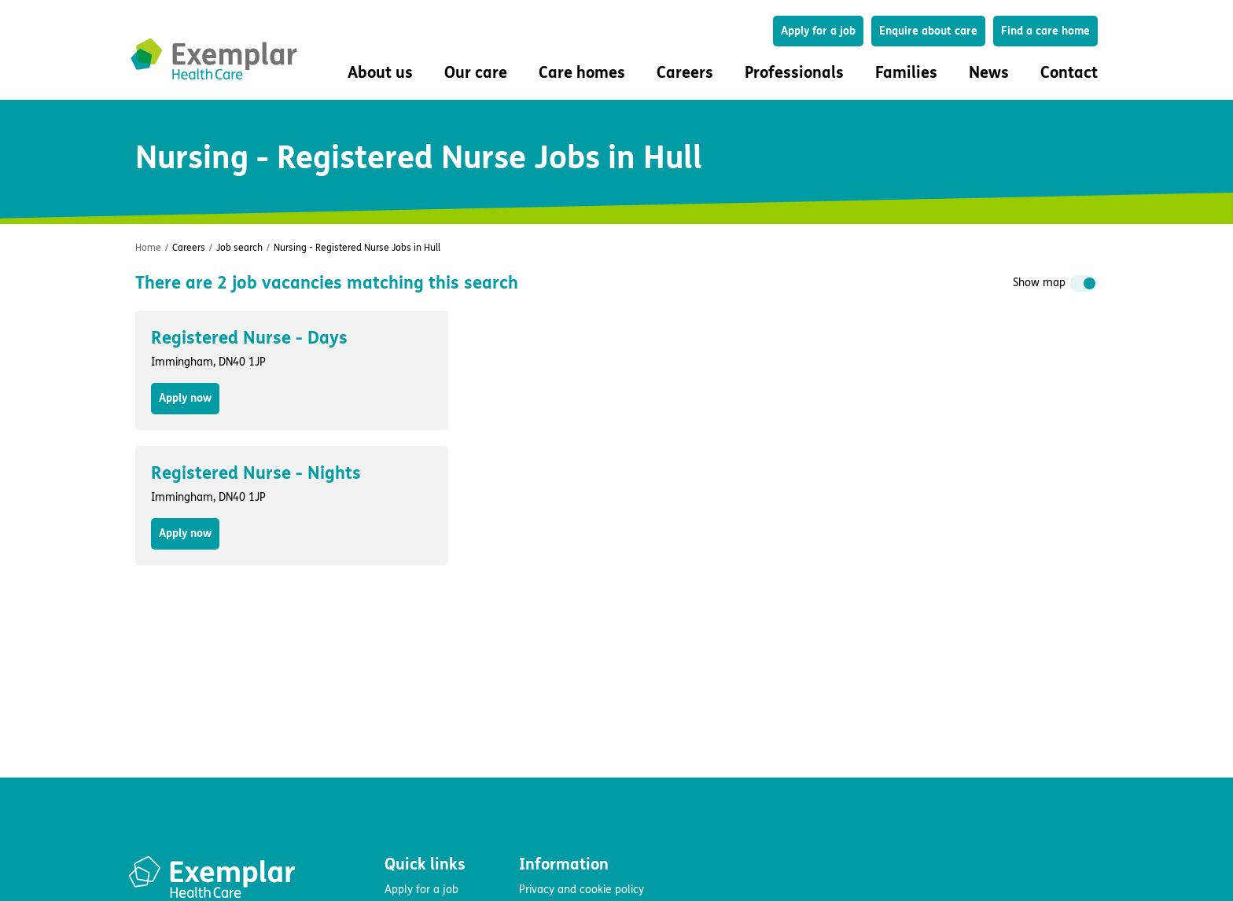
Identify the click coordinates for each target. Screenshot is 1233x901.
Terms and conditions (571, 739)
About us (407, 785)
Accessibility (549, 762)
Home (148, 247)
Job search (239, 247)
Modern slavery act (566, 785)
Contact (1069, 73)
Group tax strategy (565, 808)
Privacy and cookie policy (581, 716)
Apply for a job (818, 31)
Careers (188, 247)
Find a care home (1045, 31)
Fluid (189, 806)
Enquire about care (928, 31)
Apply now (185, 398)
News (989, 73)
